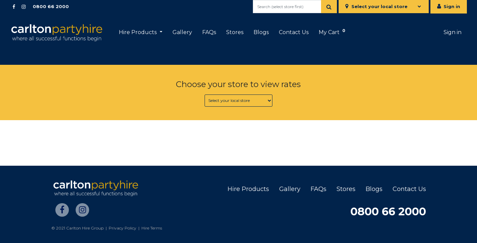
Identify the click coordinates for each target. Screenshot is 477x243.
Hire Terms (151, 228)
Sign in (452, 6)
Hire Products (248, 189)
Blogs (374, 189)
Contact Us (409, 189)
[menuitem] (182, 32)
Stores (346, 189)
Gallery (289, 189)
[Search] (329, 6)
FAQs (318, 189)
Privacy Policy (122, 228)
